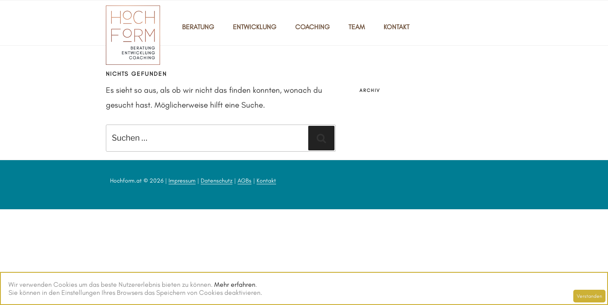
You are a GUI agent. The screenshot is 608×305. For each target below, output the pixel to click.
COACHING (312, 27)
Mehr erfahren (234, 284)
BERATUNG (198, 27)
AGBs (244, 180)
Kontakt (266, 180)
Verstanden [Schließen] (589, 296)
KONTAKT (396, 27)
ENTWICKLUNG (254, 27)
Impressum (182, 180)
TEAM (356, 27)
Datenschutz (216, 180)
